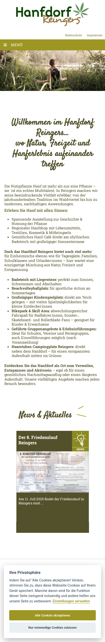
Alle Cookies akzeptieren (52, 615)
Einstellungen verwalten (71, 601)
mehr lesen (52, 527)
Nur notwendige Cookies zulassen (52, 627)
